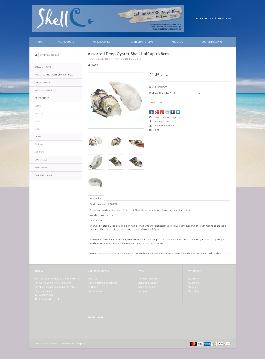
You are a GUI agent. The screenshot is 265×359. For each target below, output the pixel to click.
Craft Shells (42, 98)
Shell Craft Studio (142, 41)
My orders (193, 282)
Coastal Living (43, 175)
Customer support (213, 41)
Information (96, 198)
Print (154, 129)
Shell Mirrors (43, 66)
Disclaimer (93, 286)
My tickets (193, 286)
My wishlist (194, 291)
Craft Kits (39, 151)
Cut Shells (41, 159)
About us (177, 41)
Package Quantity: (159, 93)
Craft (38, 136)
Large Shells (42, 82)
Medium (39, 113)
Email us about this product (166, 117)
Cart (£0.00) (204, 18)
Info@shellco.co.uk (49, 299)
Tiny (37, 128)
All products (66, 41)
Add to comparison (161, 125)
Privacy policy (95, 291)
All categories (101, 41)
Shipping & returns (148, 282)
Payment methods (147, 278)
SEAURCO (162, 87)
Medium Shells (43, 90)
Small (38, 121)
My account (224, 18)
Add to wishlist (159, 121)
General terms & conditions (102, 282)
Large (38, 105)
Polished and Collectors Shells (54, 74)
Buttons (39, 144)
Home (39, 41)
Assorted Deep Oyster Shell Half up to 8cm (118, 58)
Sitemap (142, 291)
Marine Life (41, 167)
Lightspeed (80, 343)
